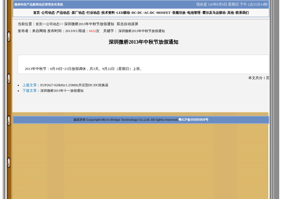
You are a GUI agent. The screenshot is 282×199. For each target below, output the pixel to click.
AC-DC (149, 13)
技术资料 (108, 13)
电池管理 (193, 13)
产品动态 (63, 13)
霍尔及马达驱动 (214, 13)
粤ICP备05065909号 (193, 120)
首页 (39, 24)
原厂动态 (78, 13)
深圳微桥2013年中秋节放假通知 (141, 31)
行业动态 (93, 13)
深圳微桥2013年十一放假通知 (61, 91)
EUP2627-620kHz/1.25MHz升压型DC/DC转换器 (74, 85)
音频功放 (179, 13)
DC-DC (137, 13)
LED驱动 (123, 13)
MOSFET (163, 13)
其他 (230, 13)
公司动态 (48, 13)
